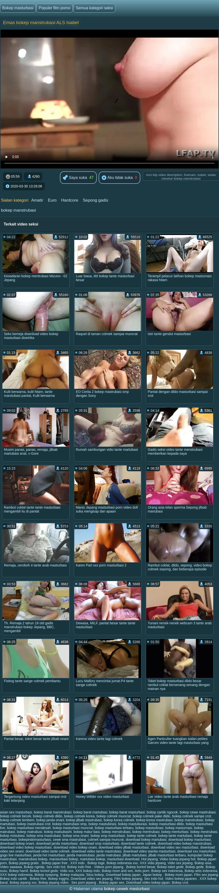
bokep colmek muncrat (113, 816)
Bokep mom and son (117, 871)
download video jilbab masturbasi (124, 847)
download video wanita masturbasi (149, 851)
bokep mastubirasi (102, 824)
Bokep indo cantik (14, 879)
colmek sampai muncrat (106, 840)
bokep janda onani (50, 820)
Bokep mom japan (178, 875)
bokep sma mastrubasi (44, 836)
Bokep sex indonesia (167, 871)
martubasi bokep (92, 859)
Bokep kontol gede (44, 871)
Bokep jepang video (53, 882)
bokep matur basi (87, 832)
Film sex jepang (206, 875)
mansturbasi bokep (63, 859)
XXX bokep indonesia (16, 875)
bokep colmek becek (15, 816)
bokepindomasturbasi (35, 840)
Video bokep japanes (181, 879)
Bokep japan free (55, 863)
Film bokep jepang (128, 879)
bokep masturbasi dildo (166, 824)
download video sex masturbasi (174, 847)
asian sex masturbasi (16, 812)
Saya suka (75, 178)
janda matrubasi (108, 855)
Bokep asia (203, 863)
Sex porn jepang (84, 882)
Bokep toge (96, 863)
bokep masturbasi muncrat (73, 828)
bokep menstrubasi (116, 832)
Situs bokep (95, 875)
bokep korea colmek (119, 820)
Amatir (37, 200)
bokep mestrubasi (203, 832)
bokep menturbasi (174, 832)
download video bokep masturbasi (26, 847)
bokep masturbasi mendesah (29, 828)
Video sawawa (11, 867)
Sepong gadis (95, 200)
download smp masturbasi (99, 843)
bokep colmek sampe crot (191, 816)
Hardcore (69, 200)
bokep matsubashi (58, 832)
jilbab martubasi (135, 855)
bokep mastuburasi (132, 824)
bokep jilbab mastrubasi (84, 820)
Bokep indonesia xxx (122, 863)
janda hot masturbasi (49, 855)
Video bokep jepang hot (177, 859)
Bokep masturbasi (17, 8)
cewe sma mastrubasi (69, 840)
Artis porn (142, 871)
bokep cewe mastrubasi (198, 812)
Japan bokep (153, 875)
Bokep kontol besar (140, 867)
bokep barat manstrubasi (52, 812)
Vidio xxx (67, 871)
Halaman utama (88, 888)
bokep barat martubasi (90, 812)
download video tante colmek (48, 851)
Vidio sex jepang (180, 863)
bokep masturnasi (178, 828)
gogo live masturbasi (15, 855)
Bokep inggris (58, 879)
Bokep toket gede (170, 867)
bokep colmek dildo (47, 816)
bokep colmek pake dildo (151, 816)
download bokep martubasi (146, 840)
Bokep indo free (79, 867)
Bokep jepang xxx (23, 882)
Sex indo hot (55, 867)
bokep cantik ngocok (162, 812)
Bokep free (38, 879)
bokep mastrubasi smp (69, 824)
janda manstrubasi (81, 855)
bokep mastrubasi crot (33, 824)
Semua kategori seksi (94, 8)
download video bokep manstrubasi (184, 843)
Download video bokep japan (148, 882)
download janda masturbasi (56, 843)
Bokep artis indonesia (201, 871)
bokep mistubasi (12, 836)
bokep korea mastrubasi (154, 820)
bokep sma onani (76, 836)
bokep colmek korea (79, 816)
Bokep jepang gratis (24, 863)
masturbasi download (123, 859)
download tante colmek (138, 843)
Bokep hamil (18, 871)
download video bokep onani (74, 847)
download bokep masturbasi (189, 840)
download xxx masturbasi (196, 851)
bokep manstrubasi (18, 210)
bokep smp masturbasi (108, 836)
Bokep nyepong (46, 875)
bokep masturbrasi (149, 828)
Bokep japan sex (111, 882)
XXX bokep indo (88, 871)
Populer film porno (54, 8)
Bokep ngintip (34, 867)
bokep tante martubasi (175, 836)
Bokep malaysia (72, 875)
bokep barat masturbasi (127, 812)
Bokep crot (180, 882)
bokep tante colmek (141, 836)
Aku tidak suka (117, 178)
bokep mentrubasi (145, 832)
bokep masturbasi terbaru (114, 828)
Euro (52, 200)
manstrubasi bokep (33, 859)
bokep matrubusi (29, 832)
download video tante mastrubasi (96, 851)
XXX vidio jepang (153, 863)
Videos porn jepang (109, 867)
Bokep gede (195, 867)
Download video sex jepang (91, 879)
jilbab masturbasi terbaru (167, 855)
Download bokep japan (123, 875)
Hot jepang (149, 859)
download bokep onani (17, 843)
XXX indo (78, 863)
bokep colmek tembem (17, 820)
